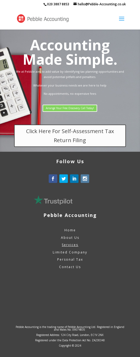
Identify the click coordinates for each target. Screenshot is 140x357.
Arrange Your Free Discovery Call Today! (70, 108)
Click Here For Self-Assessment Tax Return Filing (70, 136)
